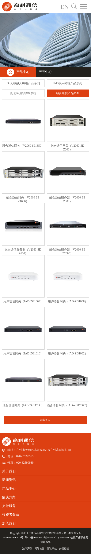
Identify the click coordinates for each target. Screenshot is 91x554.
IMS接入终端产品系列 (67, 83)
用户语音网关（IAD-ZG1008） (68, 301)
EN (64, 6)
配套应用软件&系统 (23, 93)
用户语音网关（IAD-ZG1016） (23, 353)
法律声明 (27, 548)
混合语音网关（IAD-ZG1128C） (23, 405)
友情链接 (64, 548)
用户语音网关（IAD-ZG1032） (68, 353)
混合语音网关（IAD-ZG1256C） (68, 405)
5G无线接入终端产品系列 (23, 83)
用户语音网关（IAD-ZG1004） (23, 301)
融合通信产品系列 (68, 93)
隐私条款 (52, 548)
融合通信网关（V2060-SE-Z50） (23, 145)
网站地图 (39, 548)
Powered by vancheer (58, 537)
